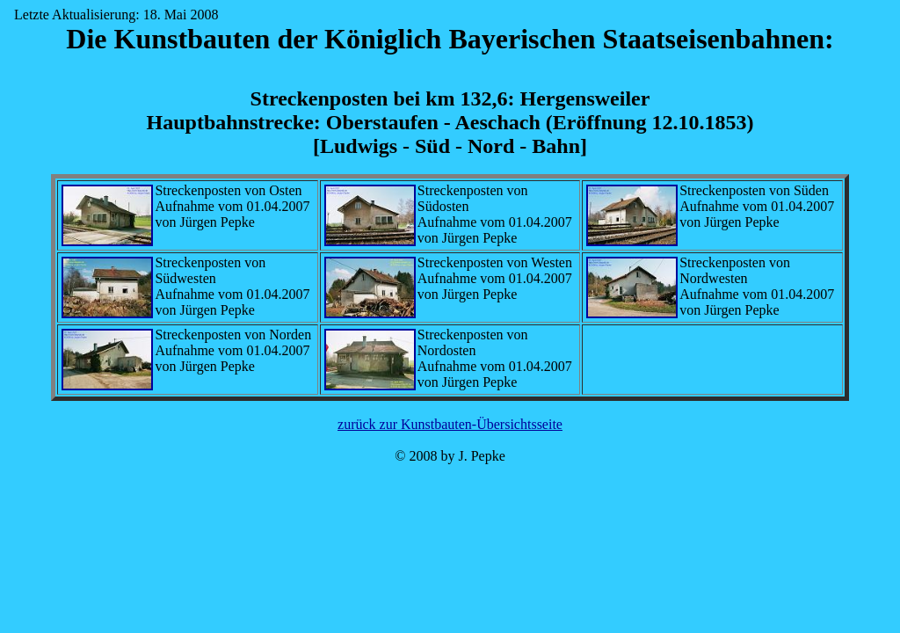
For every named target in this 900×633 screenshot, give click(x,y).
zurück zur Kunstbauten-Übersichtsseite (450, 424)
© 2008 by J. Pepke (449, 455)
